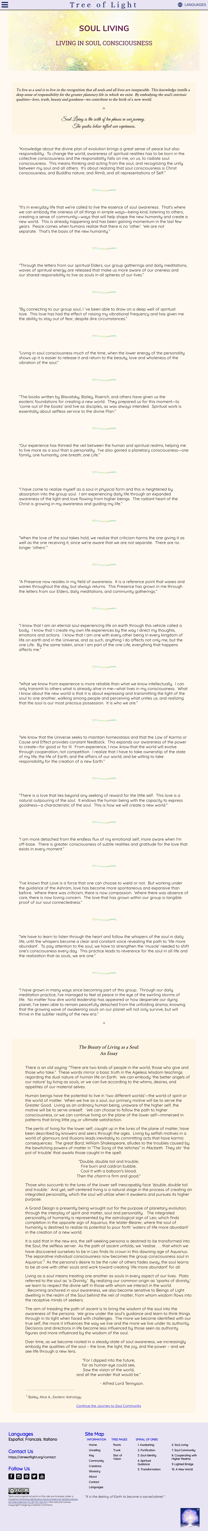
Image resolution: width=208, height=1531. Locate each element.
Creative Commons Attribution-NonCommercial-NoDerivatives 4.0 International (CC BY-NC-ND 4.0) (43, 1500)
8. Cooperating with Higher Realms (184, 1457)
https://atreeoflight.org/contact (32, 1457)
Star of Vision (117, 1457)
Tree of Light (104, 4)
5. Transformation (149, 1469)
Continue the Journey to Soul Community (108, 1406)
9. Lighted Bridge (182, 1464)
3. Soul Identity (147, 1455)
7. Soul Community (183, 1450)
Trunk (116, 1450)
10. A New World (182, 1469)
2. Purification (146, 1450)
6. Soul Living (180, 1445)
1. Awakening (146, 1445)
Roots (117, 1445)
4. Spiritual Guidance (144, 1462)
